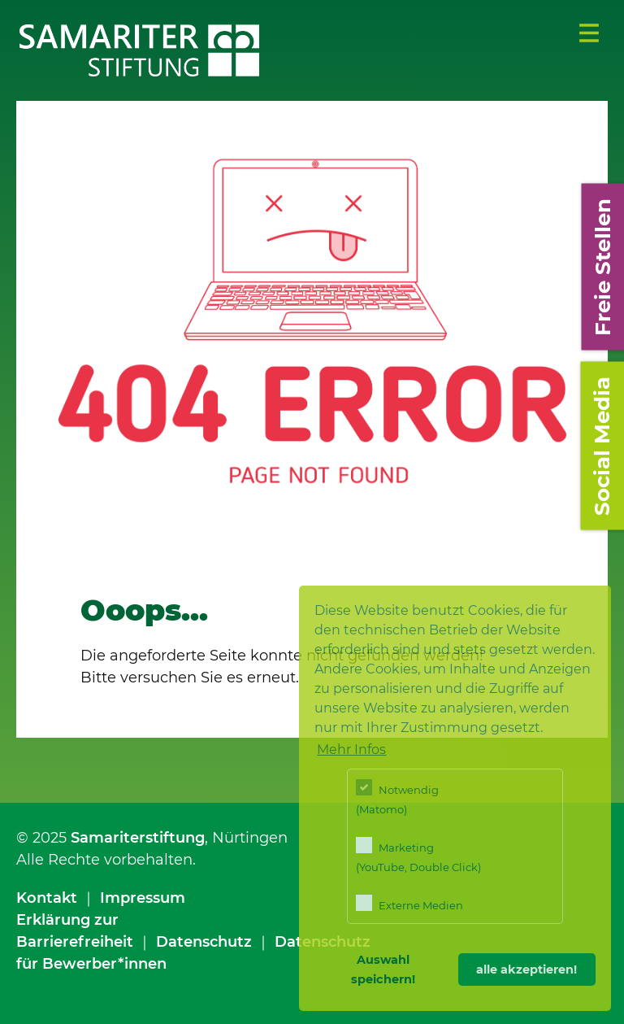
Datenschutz (204, 942)
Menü (589, 33)
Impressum (142, 898)
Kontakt (46, 898)
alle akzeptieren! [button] (526, 969)
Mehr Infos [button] (351, 749)
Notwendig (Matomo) (397, 797)
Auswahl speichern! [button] (383, 969)
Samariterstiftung (138, 838)
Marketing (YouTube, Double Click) (418, 855)
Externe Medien (409, 903)
